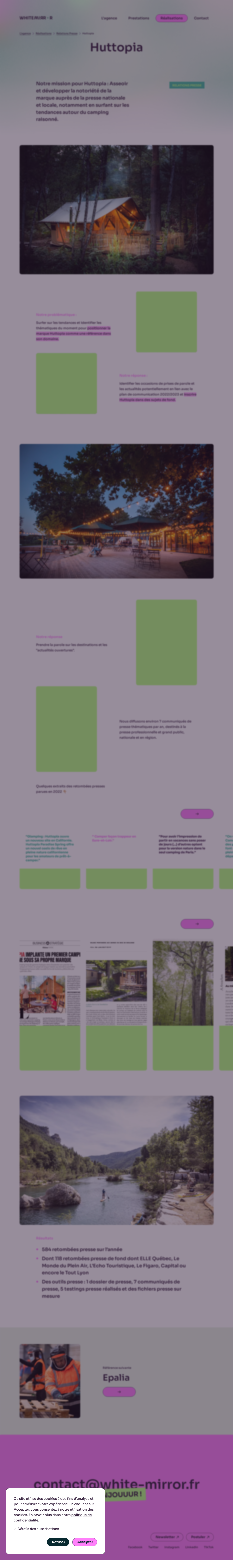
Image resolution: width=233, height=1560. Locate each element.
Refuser (58, 1542)
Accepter (85, 1542)
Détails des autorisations (36, 1529)
